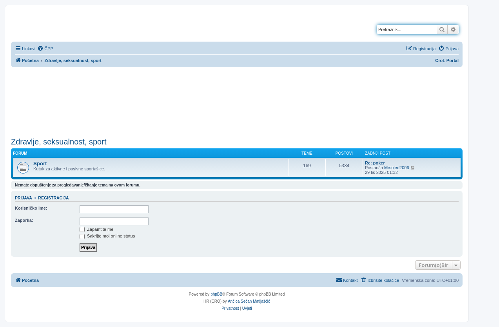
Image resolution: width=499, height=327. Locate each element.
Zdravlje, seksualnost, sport (58, 141)
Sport (40, 163)
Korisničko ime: (31, 208)
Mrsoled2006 (396, 167)
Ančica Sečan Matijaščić (249, 301)
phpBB (216, 294)
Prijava (23, 197)
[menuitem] (45, 48)
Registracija (53, 197)
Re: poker (375, 163)
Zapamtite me (96, 229)
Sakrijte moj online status (107, 236)
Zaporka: (24, 220)
